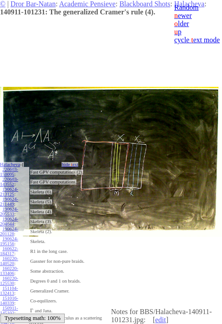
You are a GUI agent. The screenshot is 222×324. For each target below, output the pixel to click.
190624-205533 (9, 211)
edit (160, 320)
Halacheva (10, 164)
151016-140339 (9, 301)
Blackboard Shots (145, 4)
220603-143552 (9, 182)
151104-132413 (9, 291)
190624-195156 (9, 241)
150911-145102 (9, 310)
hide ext (70, 164)
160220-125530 (9, 281)
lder (181, 23)
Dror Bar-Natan (33, 4)
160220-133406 (9, 271)
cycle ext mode (197, 40)
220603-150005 (9, 172)
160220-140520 (9, 261)
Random (186, 7)
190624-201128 (9, 231)
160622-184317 (9, 251)
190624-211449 (9, 202)
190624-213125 (9, 192)
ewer (183, 15)
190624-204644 (9, 221)
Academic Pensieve (87, 4)
